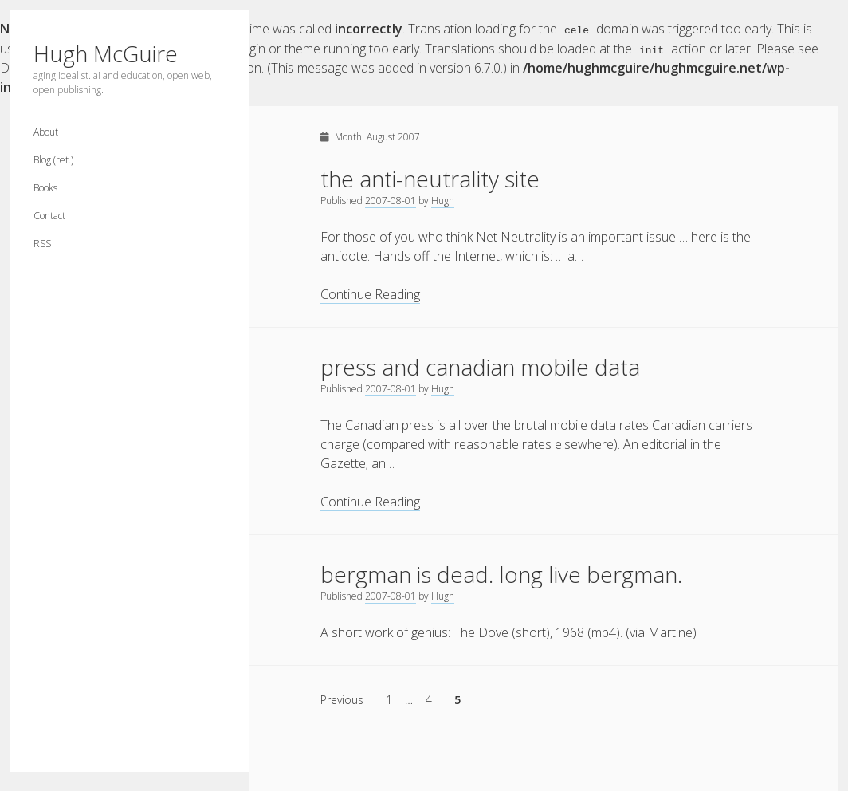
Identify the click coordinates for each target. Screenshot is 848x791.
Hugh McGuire (105, 53)
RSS (42, 243)
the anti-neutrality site (430, 178)
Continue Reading (370, 294)
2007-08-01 (390, 200)
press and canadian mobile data (480, 366)
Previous (341, 698)
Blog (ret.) (53, 160)
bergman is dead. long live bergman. (501, 573)
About (45, 132)
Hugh (442, 200)
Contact (49, 215)
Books (45, 188)
